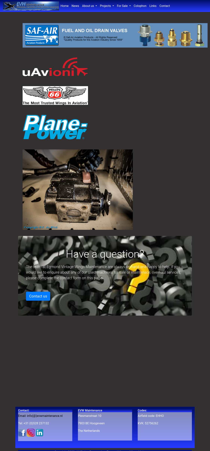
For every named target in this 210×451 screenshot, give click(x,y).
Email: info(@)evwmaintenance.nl (40, 416)
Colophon (140, 6)
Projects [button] (106, 6)
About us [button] (88, 6)
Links (153, 6)
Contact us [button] (38, 296)
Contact (165, 6)
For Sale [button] (123, 6)
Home (65, 6)
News (76, 6)
